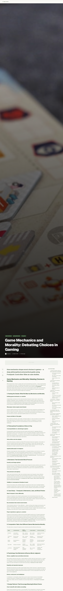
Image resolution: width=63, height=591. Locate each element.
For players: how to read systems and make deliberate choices (56, 450)
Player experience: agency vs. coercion (56, 408)
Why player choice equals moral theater (56, 376)
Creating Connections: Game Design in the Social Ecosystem (25, 403)
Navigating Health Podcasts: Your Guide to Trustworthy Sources (24, 455)
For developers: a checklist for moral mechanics (56, 447)
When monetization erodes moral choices (56, 459)
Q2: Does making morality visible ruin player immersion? (57, 482)
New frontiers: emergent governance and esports (56, 474)
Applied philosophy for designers (56, 388)
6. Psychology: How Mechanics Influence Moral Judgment (55, 414)
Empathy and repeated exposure (56, 419)
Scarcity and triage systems (55, 393)
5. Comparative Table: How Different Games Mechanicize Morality (55, 411)
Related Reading (54, 497)
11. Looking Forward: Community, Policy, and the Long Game (55, 466)
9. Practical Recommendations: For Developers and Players (55, 445)
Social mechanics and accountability (55, 432)
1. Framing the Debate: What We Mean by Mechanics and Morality (55, 371)
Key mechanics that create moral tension (56, 406)
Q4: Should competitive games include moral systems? (57, 491)
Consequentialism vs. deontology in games (55, 383)
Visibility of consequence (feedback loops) (56, 397)
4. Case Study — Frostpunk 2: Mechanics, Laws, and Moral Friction (55, 400)
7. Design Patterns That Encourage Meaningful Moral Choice (55, 424)
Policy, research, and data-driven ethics (56, 471)
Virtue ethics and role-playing (55, 386)
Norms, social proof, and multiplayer (56, 421)
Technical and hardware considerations (56, 464)
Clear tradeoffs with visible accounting (56, 427)
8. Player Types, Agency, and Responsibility (55, 435)
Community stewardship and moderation (56, 469)
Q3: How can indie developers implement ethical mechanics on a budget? (57, 486)
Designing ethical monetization (55, 462)
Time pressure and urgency (56, 395)
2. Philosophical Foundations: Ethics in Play (55, 381)
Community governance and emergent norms (56, 442)
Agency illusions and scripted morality (55, 440)
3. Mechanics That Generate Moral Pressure (55, 391)
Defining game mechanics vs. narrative (56, 374)
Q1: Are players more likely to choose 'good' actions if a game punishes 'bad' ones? (57, 477)
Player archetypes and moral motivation (56, 437)
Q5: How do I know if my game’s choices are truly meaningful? (57, 494)
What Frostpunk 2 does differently (56, 403)
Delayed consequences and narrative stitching (56, 430)
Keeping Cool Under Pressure (36, 562)
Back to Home (5, 1)
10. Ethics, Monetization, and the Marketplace (55, 457)
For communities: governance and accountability (55, 453)
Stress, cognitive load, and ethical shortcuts (56, 417)
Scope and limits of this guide (56, 379)
